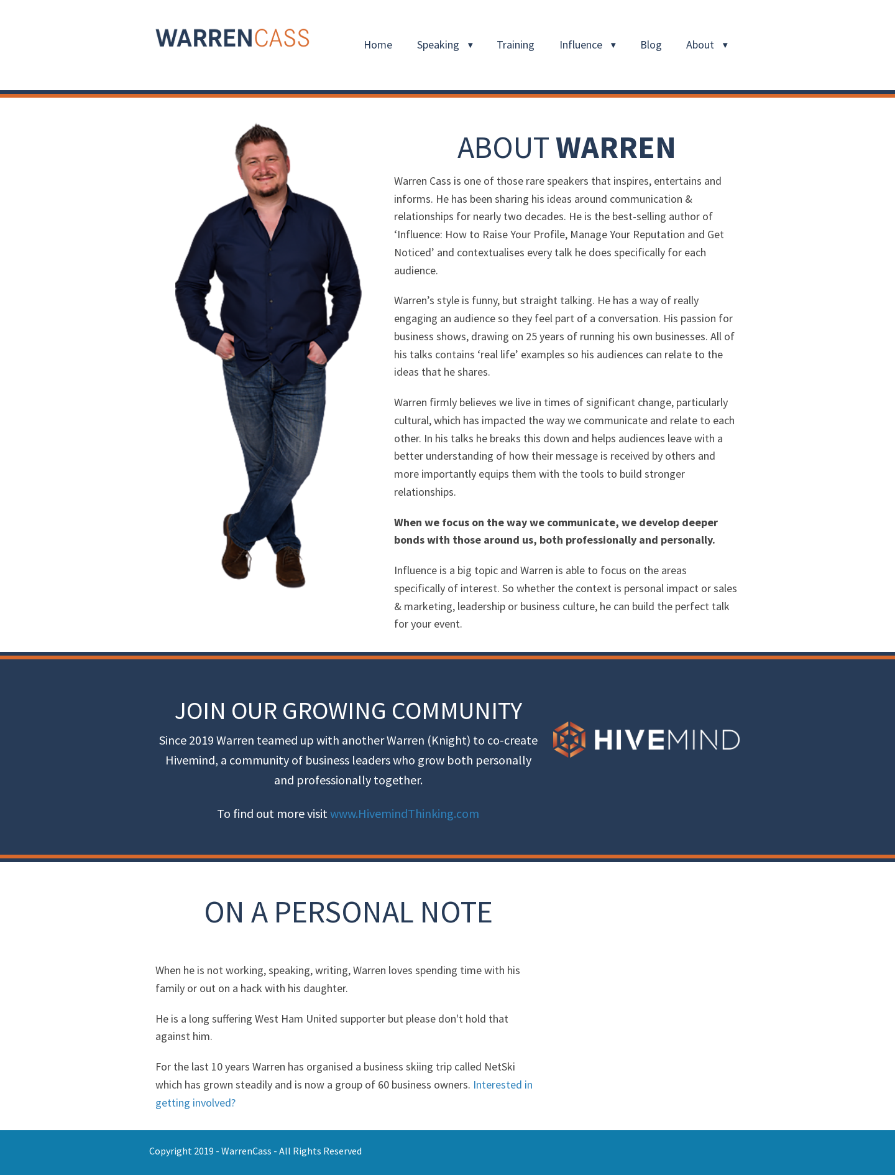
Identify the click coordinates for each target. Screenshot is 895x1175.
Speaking (438, 44)
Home (378, 44)
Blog (651, 44)
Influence (580, 44)
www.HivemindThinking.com (404, 813)
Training (516, 44)
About (700, 44)
